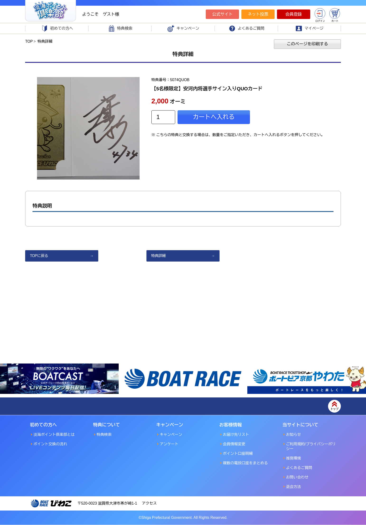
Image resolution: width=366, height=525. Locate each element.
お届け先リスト (236, 435)
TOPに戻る (39, 256)
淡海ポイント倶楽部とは (54, 435)
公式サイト (222, 14)
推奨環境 (293, 458)
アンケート (169, 444)
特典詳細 (158, 256)
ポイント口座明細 (238, 454)
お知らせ (293, 435)
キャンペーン (171, 435)
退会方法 (293, 487)
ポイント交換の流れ (50, 444)
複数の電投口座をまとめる (245, 463)
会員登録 (293, 14)
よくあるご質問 (299, 468)
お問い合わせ (297, 477)
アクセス (150, 504)
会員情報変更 (234, 444)
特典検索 (104, 435)
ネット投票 (258, 14)
